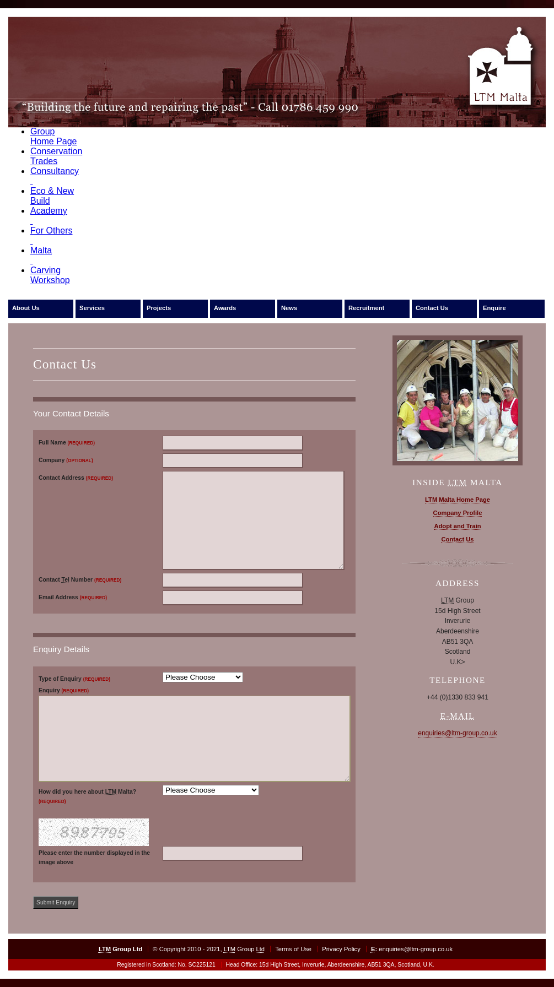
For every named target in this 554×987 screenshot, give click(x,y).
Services (92, 308)
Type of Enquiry (74, 679)
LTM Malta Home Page (457, 499)
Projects (159, 308)
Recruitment (366, 308)
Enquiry (64, 690)
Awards (225, 308)
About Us (26, 308)
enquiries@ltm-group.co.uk (457, 733)
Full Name (67, 443)
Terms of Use (293, 949)
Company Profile (457, 512)
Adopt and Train (457, 526)
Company (66, 460)
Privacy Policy (341, 949)
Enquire (494, 308)
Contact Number (80, 580)
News (289, 308)
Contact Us (432, 308)
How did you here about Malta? (87, 796)
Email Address (73, 597)
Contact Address (76, 478)
